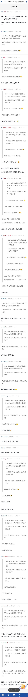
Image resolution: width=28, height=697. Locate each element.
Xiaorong (5, 31)
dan (4, 447)
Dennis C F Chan (7, 127)
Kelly (5, 11)
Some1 (5, 515)
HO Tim (5, 327)
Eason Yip (5, 606)
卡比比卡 (5, 436)
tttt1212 (5, 298)
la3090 (4, 89)
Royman (5, 556)
